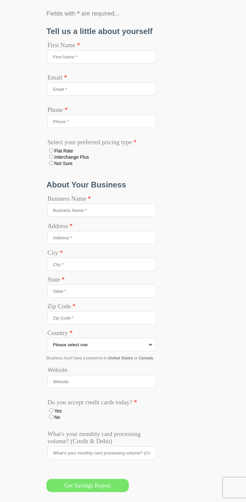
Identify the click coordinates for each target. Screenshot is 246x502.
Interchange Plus (71, 157)
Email (57, 77)
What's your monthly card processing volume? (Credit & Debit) (94, 437)
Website (57, 369)
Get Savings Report (88, 485)
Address (60, 225)
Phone (57, 109)
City (55, 252)
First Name (63, 45)
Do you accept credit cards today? (92, 402)
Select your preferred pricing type (92, 142)
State (56, 279)
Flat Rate (63, 150)
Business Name (69, 198)
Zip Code (61, 306)
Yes (58, 411)
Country (60, 332)
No (57, 417)
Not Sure (63, 163)
